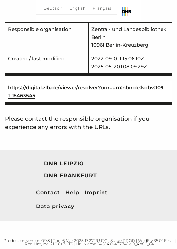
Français (102, 8)
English (77, 8)
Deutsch (53, 8)
